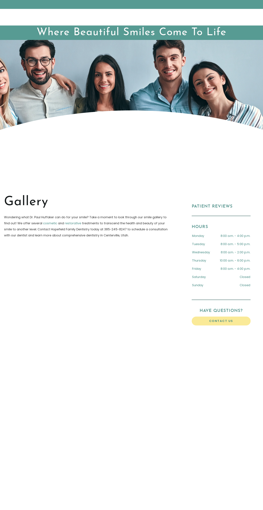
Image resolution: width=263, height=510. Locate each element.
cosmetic (50, 223)
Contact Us (221, 321)
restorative (73, 223)
